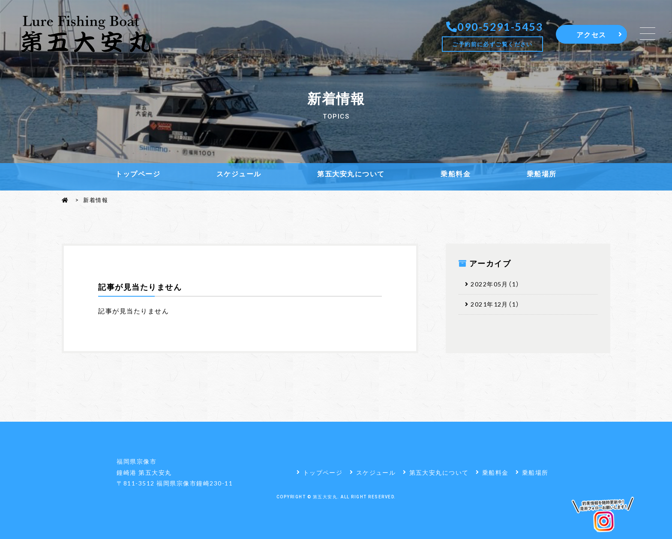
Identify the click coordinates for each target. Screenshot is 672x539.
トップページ (137, 173)
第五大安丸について (351, 173)
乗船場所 (542, 173)
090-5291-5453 (500, 26)
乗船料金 (456, 173)
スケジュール (238, 173)
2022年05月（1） (498, 284)
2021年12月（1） (498, 305)
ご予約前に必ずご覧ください (492, 44)
